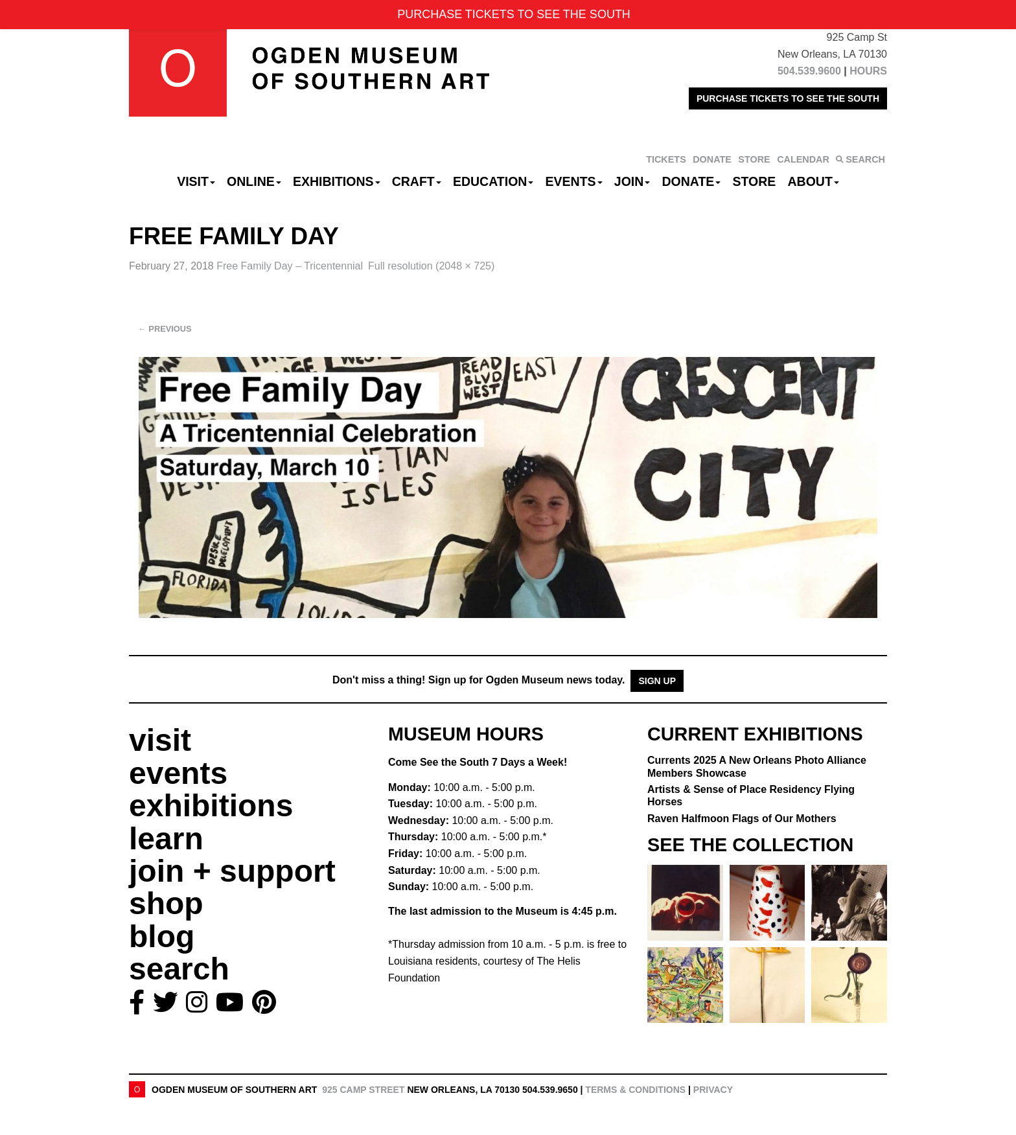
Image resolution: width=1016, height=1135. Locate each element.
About (813, 181)
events (178, 773)
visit (160, 740)
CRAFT (416, 181)
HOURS (868, 70)
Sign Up (657, 681)
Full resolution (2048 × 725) (431, 265)
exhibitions (211, 805)
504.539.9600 (809, 70)
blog (161, 936)
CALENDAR (803, 159)
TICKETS (666, 159)
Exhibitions (336, 181)
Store (754, 181)
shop (166, 903)
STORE (754, 159)
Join (632, 181)
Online (254, 181)
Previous (165, 329)
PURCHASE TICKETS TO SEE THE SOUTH (788, 98)
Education (493, 181)
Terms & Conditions (635, 1089)
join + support (232, 871)
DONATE (712, 159)
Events (574, 181)
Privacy (713, 1089)
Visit (196, 181)
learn (166, 838)
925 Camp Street (363, 1089)
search (179, 969)
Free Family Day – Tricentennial (289, 265)
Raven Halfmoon (742, 818)
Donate (691, 181)
